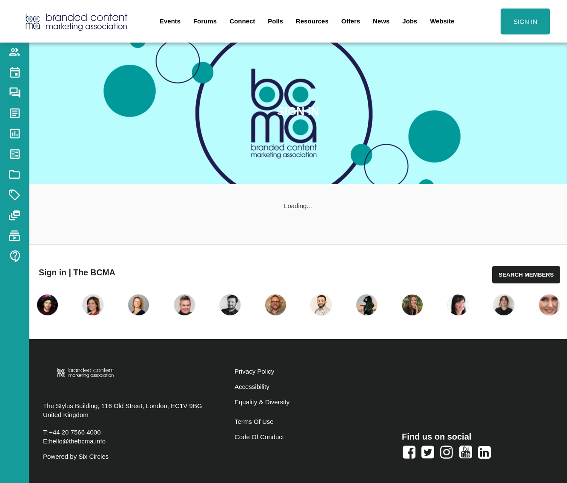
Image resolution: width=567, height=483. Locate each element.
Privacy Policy (254, 371)
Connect (242, 21)
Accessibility (252, 386)
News (381, 21)
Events (170, 21)
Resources (312, 21)
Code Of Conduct (259, 436)
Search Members (526, 275)
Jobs (409, 21)
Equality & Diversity (262, 402)
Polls (275, 21)
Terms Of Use (254, 421)
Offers (350, 21)
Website (442, 21)
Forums (205, 21)
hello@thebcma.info (77, 441)
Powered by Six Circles (76, 456)
